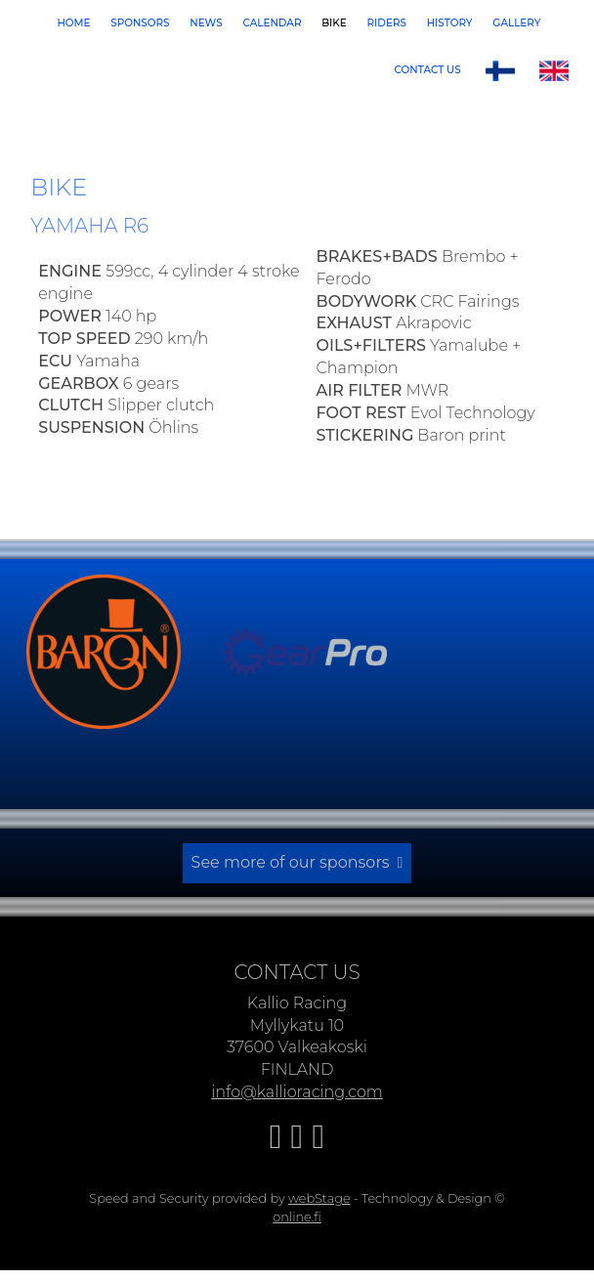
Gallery (516, 23)
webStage (319, 1193)
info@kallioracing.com (297, 1088)
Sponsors (139, 23)
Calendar (271, 23)
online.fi (296, 1212)
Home (73, 23)
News (206, 23)
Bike (334, 23)
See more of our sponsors (290, 859)
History (450, 23)
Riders (386, 23)
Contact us (428, 70)
